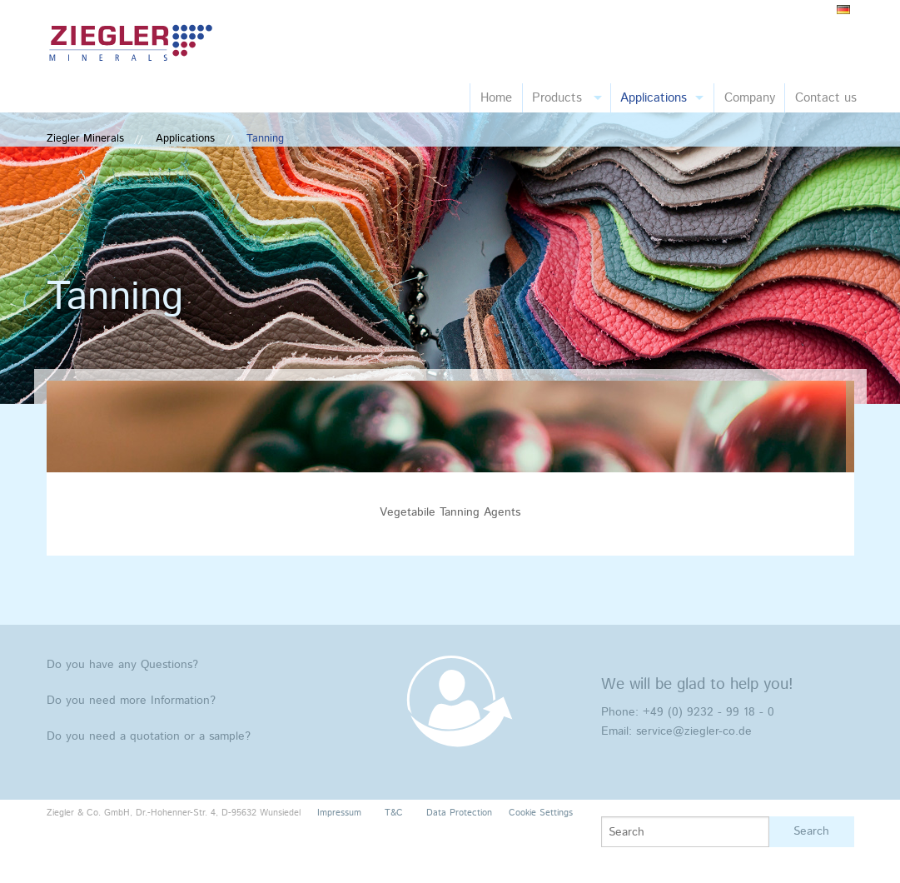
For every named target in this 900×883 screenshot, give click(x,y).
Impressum (339, 813)
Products (557, 98)
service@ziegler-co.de (694, 731)
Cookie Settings (541, 813)
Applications (653, 98)
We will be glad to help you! (697, 684)
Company (749, 98)
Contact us (826, 98)
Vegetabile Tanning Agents (450, 512)
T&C (394, 813)
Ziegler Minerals (85, 139)
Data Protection (459, 813)
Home (496, 98)
